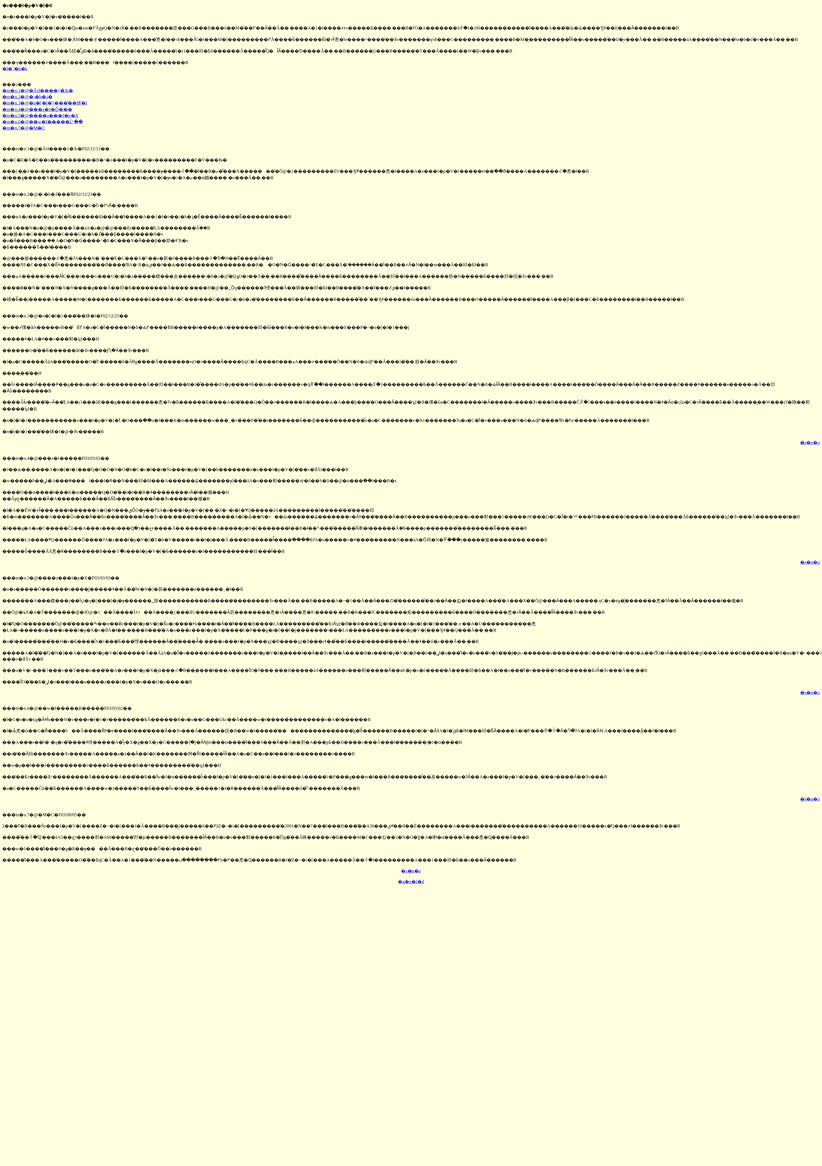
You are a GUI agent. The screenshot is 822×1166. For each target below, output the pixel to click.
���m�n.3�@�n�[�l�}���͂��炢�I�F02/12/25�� (65, 315)
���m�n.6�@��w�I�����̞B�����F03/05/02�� (67, 708)
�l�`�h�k (15, 68)
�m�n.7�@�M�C (23, 128)
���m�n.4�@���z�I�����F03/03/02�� (55, 458)
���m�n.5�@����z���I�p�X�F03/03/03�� (60, 578)
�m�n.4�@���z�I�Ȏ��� (37, 109)
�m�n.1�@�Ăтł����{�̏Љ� (37, 90)
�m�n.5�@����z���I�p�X (40, 115)
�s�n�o (810, 442)
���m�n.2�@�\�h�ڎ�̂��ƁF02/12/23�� (51, 194)
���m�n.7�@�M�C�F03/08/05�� (44, 814)
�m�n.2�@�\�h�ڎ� (27, 96)
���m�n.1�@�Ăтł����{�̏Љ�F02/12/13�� (56, 148)
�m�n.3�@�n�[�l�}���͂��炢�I (44, 103)
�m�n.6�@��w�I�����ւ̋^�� (42, 121)
